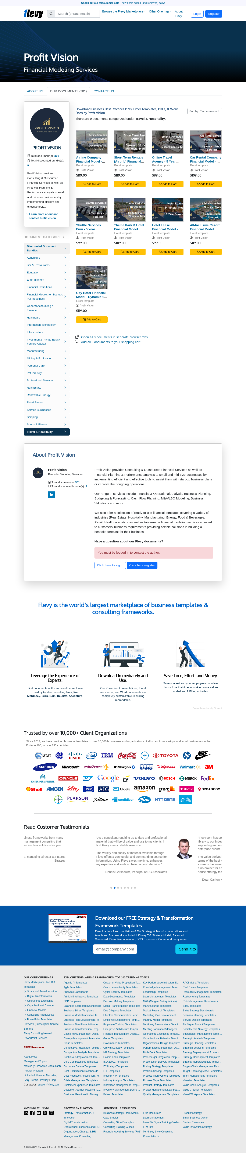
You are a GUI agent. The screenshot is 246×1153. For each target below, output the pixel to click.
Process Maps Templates (157, 1080)
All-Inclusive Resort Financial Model (205, 227)
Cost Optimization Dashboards (81, 1071)
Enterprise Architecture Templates (122, 1029)
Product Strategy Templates (158, 1085)
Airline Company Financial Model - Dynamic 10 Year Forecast (89, 163)
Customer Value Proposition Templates (122, 982)
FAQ (26, 1080)
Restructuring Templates (196, 996)
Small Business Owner (195, 1117)
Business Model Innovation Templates (82, 1015)
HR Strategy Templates (116, 1052)
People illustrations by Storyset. (207, 708)
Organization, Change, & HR (80, 1131)
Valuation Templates (194, 1080)
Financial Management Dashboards (122, 1033)
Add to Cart (92, 184)
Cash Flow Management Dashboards (82, 1033)
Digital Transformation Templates (121, 1005)
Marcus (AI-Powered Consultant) (42, 1066)
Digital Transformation (38, 996)
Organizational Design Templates (161, 1043)
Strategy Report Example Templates (202, 1061)
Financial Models (35, 1010)
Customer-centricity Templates (120, 987)
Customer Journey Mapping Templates (82, 1089)
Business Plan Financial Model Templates (82, 1024)
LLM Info (148, 1126)
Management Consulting (77, 1136)
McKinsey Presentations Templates (162, 1024)
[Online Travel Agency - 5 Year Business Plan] (167, 142)
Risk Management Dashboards (200, 1001)
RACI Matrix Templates (196, 982)
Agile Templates (73, 987)
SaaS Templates (192, 1005)
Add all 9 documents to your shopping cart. (111, 342)
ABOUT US (35, 91)
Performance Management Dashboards (162, 1047)
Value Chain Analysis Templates (201, 1085)
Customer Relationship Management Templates (82, 1094)
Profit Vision (87, 170)
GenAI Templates (113, 1038)
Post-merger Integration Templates (162, 1057)
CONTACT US (104, 91)
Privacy (44, 1080)
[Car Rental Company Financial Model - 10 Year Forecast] (205, 142)
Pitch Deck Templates (155, 1052)
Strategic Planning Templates (199, 1043)
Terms (34, 1080)
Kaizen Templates (113, 1094)
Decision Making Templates (118, 1001)
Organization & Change (39, 1005)
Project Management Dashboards (162, 1089)
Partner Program (33, 1070)
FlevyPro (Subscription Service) (42, 1024)
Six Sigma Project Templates (199, 1024)
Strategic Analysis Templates (199, 1038)
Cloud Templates (73, 1043)
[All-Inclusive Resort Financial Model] (205, 210)
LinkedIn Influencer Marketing (40, 1075)
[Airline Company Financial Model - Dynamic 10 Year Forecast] (92, 142)
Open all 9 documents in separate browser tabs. (115, 337)
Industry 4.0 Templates (116, 1075)
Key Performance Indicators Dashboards (162, 982)
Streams (28, 1028)
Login (197, 13)
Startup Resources (193, 1122)
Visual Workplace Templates (199, 1094)
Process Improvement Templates (161, 1075)
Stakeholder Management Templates (202, 1033)
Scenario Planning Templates (199, 1015)
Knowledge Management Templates (162, 987)
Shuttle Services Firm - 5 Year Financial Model (88, 229)
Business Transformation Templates (82, 1029)
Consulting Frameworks (39, 1014)
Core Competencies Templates (81, 1061)
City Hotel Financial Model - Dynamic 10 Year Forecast (91, 297)
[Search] (77, 14)
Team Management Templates (200, 1075)
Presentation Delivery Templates (161, 1061)
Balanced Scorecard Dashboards (82, 1005)
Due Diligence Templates (117, 1010)
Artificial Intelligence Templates (81, 996)
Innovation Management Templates (122, 1085)
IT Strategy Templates (115, 1066)
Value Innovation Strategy (197, 1126)
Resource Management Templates (202, 991)
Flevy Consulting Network (38, 1033)
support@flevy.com (49, 1084)
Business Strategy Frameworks (121, 1113)
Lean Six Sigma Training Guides (161, 1122)
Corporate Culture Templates (80, 1066)
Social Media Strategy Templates (201, 1029)
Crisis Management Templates (81, 1080)
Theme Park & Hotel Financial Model (129, 227)
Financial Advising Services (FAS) (122, 1131)
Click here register (142, 565)
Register (214, 13)
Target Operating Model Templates (202, 1071)
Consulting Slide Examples (118, 1122)
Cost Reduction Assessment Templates (82, 1075)
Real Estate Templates (195, 987)
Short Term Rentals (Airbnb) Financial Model (128, 161)
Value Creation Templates (197, 1089)
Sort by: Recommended (204, 111)
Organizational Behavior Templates (162, 1038)
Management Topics (35, 1061)
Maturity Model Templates (157, 1019)
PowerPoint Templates (38, 1019)
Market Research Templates (159, 1010)
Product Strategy (192, 1113)
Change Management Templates (82, 1038)
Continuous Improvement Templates (82, 1057)
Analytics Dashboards (76, 991)
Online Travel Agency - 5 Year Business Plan (163, 161)
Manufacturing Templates (157, 1005)
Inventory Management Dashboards (122, 1089)
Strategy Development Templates (201, 1057)
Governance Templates (116, 1043)
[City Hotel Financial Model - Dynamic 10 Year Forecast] (92, 278)
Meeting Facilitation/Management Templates (162, 1029)
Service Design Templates (197, 1019)
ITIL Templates (111, 1071)
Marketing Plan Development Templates (162, 1015)
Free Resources (152, 1113)
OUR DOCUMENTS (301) (68, 91)
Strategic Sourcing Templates (199, 1047)
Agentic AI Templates (75, 982)
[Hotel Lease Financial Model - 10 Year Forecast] (167, 210)
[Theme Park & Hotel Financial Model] (130, 210)
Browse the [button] (122, 11)
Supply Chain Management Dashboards (202, 1066)
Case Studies (110, 1117)
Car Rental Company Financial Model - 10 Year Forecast (205, 161)
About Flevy (179, 14)
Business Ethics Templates (79, 1010)
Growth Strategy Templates (118, 1047)
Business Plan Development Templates (82, 1019)
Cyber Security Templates (117, 991)
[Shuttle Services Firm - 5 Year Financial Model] (92, 210)
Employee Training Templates (120, 1024)
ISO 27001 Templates (115, 1061)
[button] (111, 888)
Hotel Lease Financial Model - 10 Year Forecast (167, 229)
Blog (53, 1080)
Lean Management (153, 1117)
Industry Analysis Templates (119, 1080)
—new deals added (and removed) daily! (123, 2)
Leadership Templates (155, 991)
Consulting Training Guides (118, 1126)
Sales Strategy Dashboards (198, 1010)
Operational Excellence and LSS (82, 1126)
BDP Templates (72, 1001)
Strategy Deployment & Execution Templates (202, 1052)
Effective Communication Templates (122, 1015)
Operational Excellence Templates (162, 1033)
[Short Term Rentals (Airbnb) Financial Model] (130, 142)
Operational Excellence (38, 1000)
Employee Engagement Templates (122, 1019)
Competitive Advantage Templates (82, 1047)
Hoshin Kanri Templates (116, 1057)
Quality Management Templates (161, 1094)
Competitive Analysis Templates (81, 1052)
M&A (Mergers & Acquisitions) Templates (162, 1001)
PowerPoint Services (35, 1038)
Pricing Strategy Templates (158, 1066)
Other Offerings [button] (159, 11)
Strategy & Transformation (40, 991)
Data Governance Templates (119, 996)
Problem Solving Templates (158, 1071)
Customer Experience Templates (82, 1085)
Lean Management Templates (160, 996)
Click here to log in (110, 565)
